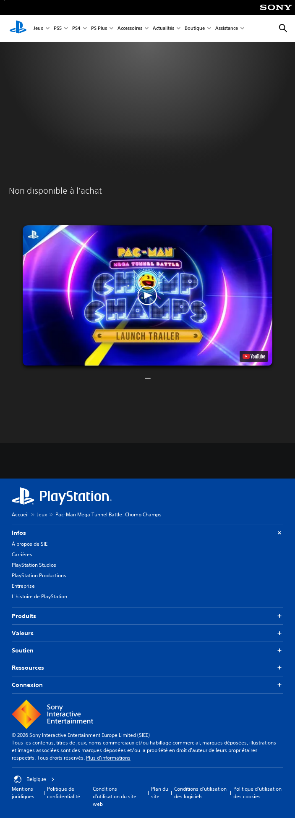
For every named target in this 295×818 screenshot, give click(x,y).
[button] (147, 295)
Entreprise (23, 585)
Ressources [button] (147, 668)
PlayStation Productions (39, 575)
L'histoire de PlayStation (39, 596)
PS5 (58, 29)
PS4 (76, 29)
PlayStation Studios (34, 564)
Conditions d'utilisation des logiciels (200, 792)
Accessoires (129, 29)
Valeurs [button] (147, 633)
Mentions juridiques (23, 792)
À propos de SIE (29, 543)
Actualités (163, 29)
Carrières (22, 554)
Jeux (38, 29)
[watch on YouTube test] (254, 356)
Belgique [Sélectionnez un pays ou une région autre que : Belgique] (34, 779)
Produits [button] (147, 616)
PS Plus (99, 29)
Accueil (20, 514)
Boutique (195, 29)
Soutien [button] (147, 651)
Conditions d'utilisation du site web (114, 796)
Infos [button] (147, 533)
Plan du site (159, 792)
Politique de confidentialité (63, 792)
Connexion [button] (147, 685)
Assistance (226, 29)
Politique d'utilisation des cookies (257, 792)
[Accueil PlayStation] (18, 28)
